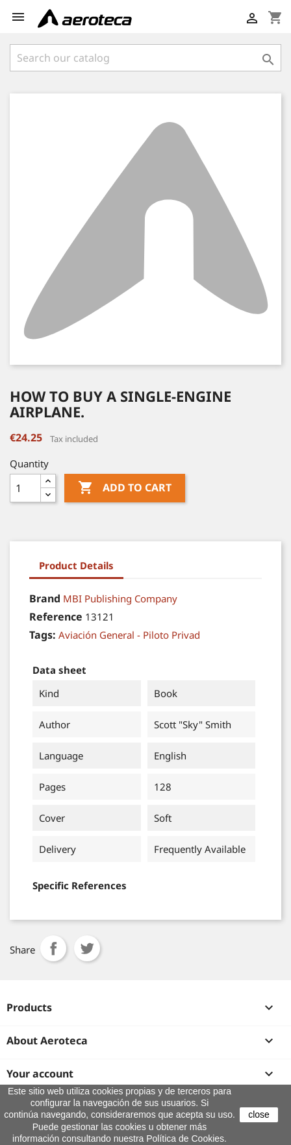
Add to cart (124, 488)
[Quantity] (25, 488)
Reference (55, 616)
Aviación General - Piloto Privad (129, 634)
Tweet (87, 948)
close (259, 1114)
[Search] (145, 57)
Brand (44, 598)
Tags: (42, 634)
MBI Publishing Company (120, 598)
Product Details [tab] (76, 565)
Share (53, 948)
